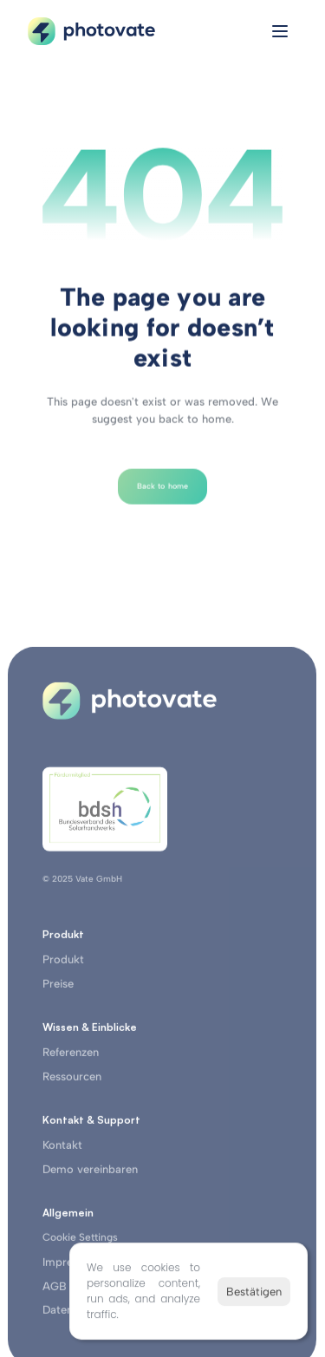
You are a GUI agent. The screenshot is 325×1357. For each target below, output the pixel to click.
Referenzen (70, 1056)
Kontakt (62, 1149)
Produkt (63, 963)
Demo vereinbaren (90, 1173)
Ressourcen (71, 1080)
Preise (58, 988)
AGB (54, 1290)
